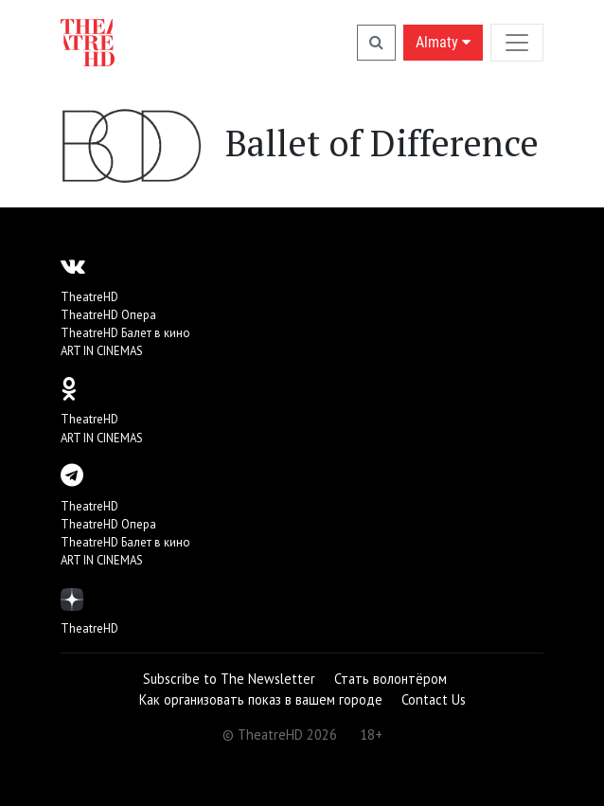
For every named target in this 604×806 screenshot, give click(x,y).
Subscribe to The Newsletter (229, 679)
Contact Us (433, 699)
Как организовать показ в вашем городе (260, 699)
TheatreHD (89, 297)
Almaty (443, 42)
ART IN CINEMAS (102, 351)
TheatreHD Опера (108, 315)
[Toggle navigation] (516, 42)
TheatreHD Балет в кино (125, 333)
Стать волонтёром (390, 679)
